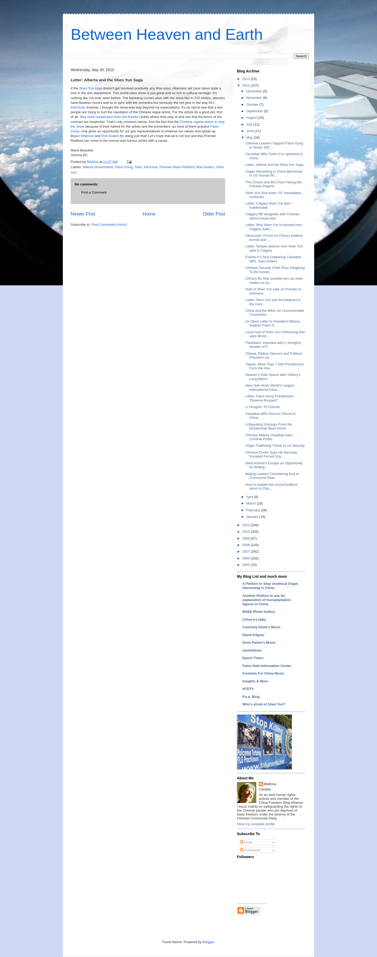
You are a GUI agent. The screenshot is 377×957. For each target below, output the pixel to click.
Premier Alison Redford (177, 167)
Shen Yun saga (90, 88)
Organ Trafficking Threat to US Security (274, 446)
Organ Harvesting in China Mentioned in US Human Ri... (273, 173)
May (250, 137)
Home (149, 214)
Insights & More (255, 681)
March (251, 503)
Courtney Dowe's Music (261, 627)
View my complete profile (256, 824)
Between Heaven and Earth (167, 34)
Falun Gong (123, 167)
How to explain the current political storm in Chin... (271, 487)
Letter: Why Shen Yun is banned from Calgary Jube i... (273, 227)
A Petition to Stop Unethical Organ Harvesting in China (270, 586)
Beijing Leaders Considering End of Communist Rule (272, 476)
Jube (138, 167)
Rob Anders (205, 167)
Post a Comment (94, 192)
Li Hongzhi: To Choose (262, 407)
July (249, 124)
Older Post (214, 214)
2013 (246, 79)
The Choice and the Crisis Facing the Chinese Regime (273, 184)
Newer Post (83, 214)
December (254, 91)
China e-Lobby (254, 619)
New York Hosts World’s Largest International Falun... (269, 387)
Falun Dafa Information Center (266, 666)
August (252, 118)
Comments (250, 850)
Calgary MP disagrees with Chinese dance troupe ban (272, 216)
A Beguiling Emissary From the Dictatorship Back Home (268, 426)
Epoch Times (253, 658)
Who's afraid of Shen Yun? (263, 704)
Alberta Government (97, 167)
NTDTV (248, 689)
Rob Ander (109, 136)
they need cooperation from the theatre (109, 117)
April (250, 497)
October (252, 104)
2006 (246, 558)
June (250, 131)
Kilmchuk (151, 167)
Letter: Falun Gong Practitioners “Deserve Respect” (269, 398)
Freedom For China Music (263, 673)
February (253, 510)
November (254, 98)
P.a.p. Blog (251, 697)
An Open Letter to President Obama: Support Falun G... (273, 323)
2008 (246, 545)
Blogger (208, 942)
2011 (246, 525)
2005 (246, 565)
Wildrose (88, 136)
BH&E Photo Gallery (258, 612)
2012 (246, 85)
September (255, 111)
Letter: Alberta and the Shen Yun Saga (274, 165)
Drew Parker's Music (259, 642)
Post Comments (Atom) (109, 224)
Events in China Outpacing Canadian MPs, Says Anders (273, 259)
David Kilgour (253, 635)
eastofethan (252, 650)
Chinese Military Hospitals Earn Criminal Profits (269, 437)
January (252, 517)
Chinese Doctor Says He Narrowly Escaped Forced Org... (271, 454)
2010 (246, 532)
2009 (246, 538)
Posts (246, 842)
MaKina (270, 784)
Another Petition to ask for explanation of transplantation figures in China (266, 600)
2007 (246, 551)
